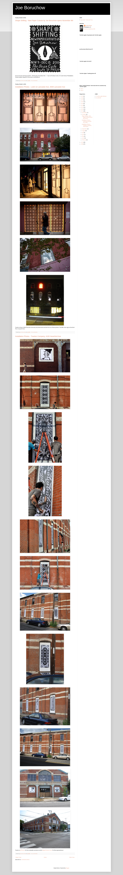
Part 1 (82, 88)
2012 (82, 109)
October (84, 114)
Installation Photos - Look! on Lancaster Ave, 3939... (86, 121)
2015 (82, 103)
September (84, 129)
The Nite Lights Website (101, 96)
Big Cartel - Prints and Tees (87, 20)
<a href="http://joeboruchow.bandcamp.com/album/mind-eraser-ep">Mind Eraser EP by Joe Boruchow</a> (95, 54)
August (83, 130)
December (84, 112)
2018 (82, 98)
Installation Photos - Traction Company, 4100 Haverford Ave (38, 336)
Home (45, 857)
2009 (82, 144)
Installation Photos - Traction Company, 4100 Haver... (87, 125)
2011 (82, 111)
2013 (82, 107)
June (83, 134)
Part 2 (82, 90)
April (83, 138)
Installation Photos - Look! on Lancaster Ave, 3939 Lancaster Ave (40, 87)
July (83, 132)
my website (98, 97)
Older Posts (71, 857)
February (84, 140)
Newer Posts (18, 857)
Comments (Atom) (25, 859)
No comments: (34, 80)
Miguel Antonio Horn (47, 850)
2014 (82, 105)
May (83, 136)
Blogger (67, 868)
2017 (82, 100)
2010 (82, 142)
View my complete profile (89, 29)
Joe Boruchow (30, 7)
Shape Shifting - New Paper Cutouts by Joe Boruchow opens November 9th (44, 21)
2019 (82, 96)
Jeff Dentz (22, 850)
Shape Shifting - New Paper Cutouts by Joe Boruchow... (87, 117)
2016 (82, 101)
